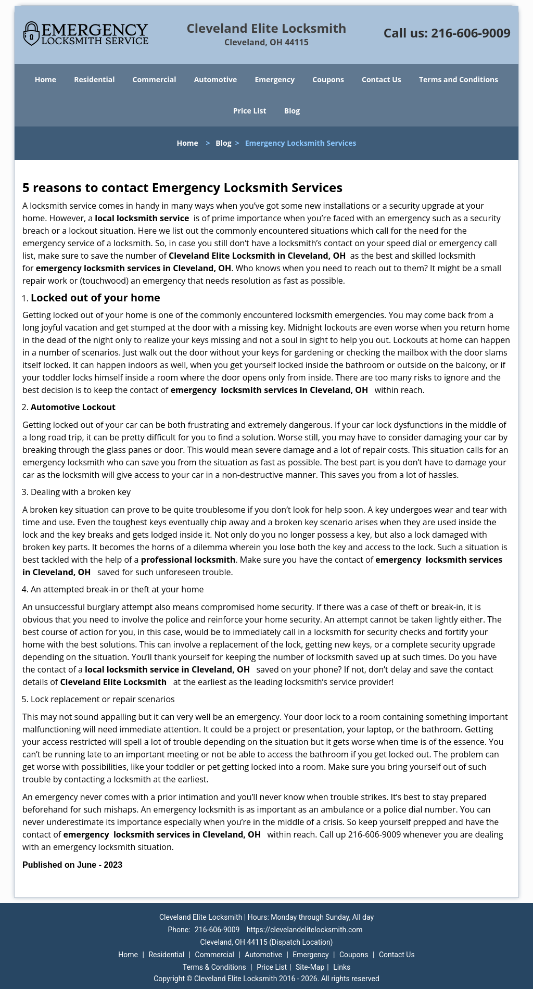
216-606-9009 (471, 32)
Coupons (328, 79)
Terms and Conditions (458, 79)
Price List (249, 111)
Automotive (215, 79)
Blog (292, 111)
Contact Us (381, 79)
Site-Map (310, 967)
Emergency (275, 79)
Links (341, 967)
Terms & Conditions (214, 967)
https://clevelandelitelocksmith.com (305, 929)
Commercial (154, 79)
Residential (94, 79)
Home (45, 79)
